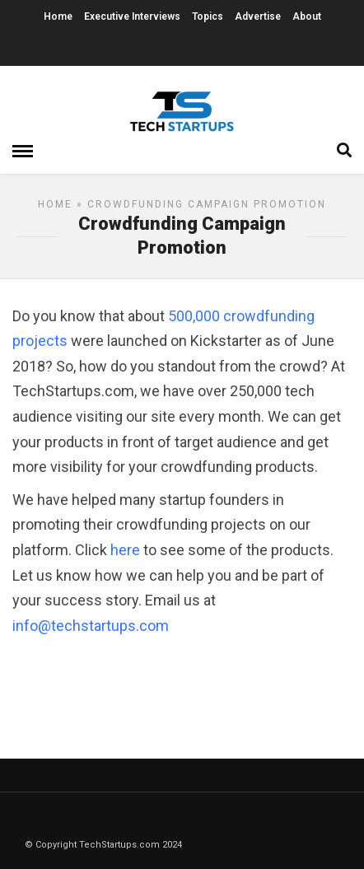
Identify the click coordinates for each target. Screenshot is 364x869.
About (306, 16)
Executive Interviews (132, 16)
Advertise (258, 16)
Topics (207, 16)
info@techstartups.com (90, 625)
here (125, 549)
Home (58, 16)
